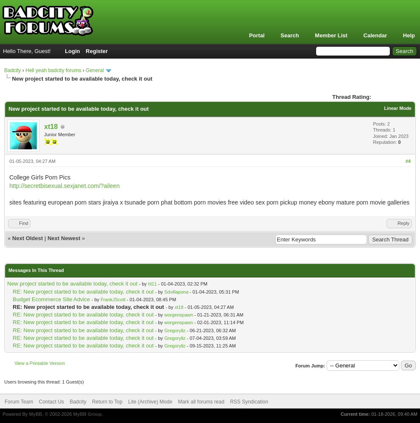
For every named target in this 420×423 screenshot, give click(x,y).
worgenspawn (178, 314)
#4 (408, 161)
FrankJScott (113, 299)
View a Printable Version (39, 363)
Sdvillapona (176, 291)
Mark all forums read (201, 402)
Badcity (12, 70)
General (95, 70)
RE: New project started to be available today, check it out (83, 292)
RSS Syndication (249, 402)
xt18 (51, 126)
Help (409, 35)
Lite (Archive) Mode (150, 402)
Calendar (375, 35)
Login (72, 51)
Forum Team (19, 402)
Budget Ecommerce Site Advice (51, 299)
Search (289, 35)
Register (97, 51)
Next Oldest (27, 238)
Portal (257, 35)
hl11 (152, 283)
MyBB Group (87, 414)
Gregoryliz (174, 330)
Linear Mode (398, 108)
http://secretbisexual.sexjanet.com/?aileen (64, 185)
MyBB (35, 414)
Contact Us (51, 402)
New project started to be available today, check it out (72, 283)
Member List (331, 35)
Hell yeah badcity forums (53, 70)
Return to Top (107, 402)
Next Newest (64, 238)
